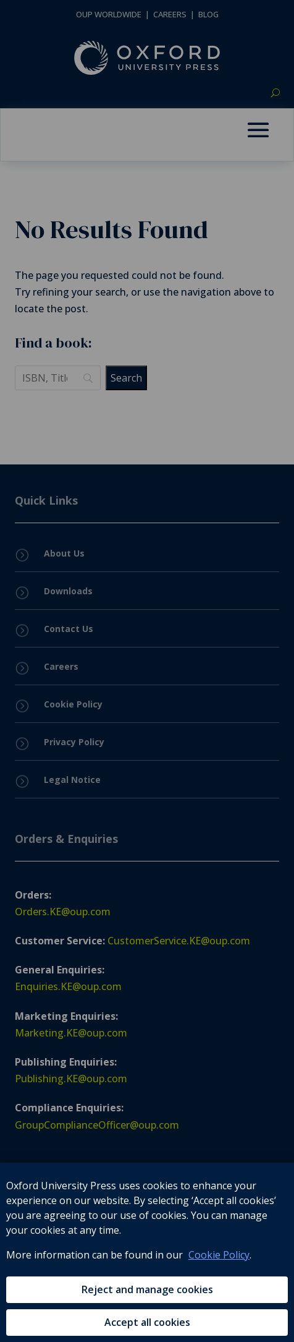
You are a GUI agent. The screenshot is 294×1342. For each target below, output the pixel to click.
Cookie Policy (219, 1255)
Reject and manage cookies (147, 1289)
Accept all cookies (147, 1322)
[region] (147, 1252)
